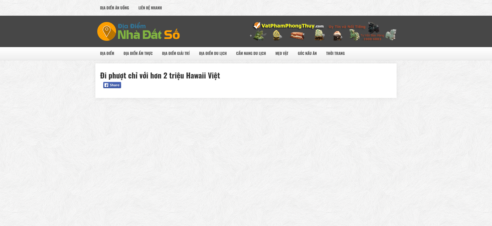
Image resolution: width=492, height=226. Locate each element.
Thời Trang (335, 53)
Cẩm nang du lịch (251, 53)
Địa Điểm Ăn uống (114, 7)
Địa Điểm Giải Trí (176, 53)
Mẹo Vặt (281, 53)
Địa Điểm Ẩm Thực (138, 53)
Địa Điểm (107, 53)
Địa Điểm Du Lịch (213, 53)
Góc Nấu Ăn (307, 53)
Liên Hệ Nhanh (150, 7)
